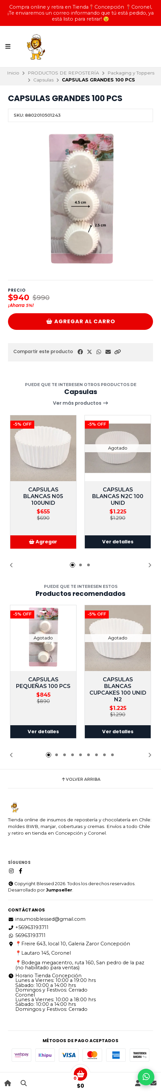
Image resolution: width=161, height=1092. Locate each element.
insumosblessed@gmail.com (46, 919)
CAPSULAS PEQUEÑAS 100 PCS (43, 682)
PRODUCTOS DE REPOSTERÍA (63, 72)
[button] (117, 352)
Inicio (13, 72)
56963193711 (27, 935)
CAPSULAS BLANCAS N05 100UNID (43, 496)
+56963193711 (28, 927)
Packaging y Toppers (130, 72)
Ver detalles (117, 542)
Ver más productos (80, 403)
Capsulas (43, 79)
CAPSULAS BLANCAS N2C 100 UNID (117, 496)
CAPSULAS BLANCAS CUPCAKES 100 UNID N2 (117, 689)
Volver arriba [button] (80, 779)
